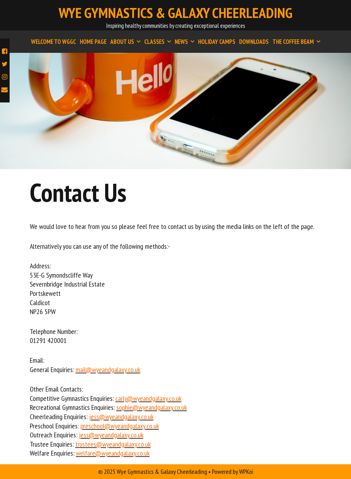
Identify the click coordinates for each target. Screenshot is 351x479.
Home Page (93, 41)
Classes (333, 13)
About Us (333, 24)
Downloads (254, 41)
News (185, 41)
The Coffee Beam (297, 41)
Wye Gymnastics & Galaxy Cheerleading (175, 12)
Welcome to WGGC (53, 41)
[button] (138, 41)
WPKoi (246, 471)
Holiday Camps (216, 41)
